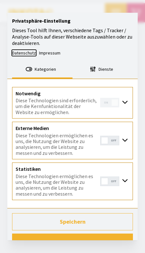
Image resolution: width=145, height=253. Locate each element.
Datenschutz (24, 53)
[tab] (42, 70)
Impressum (49, 53)
